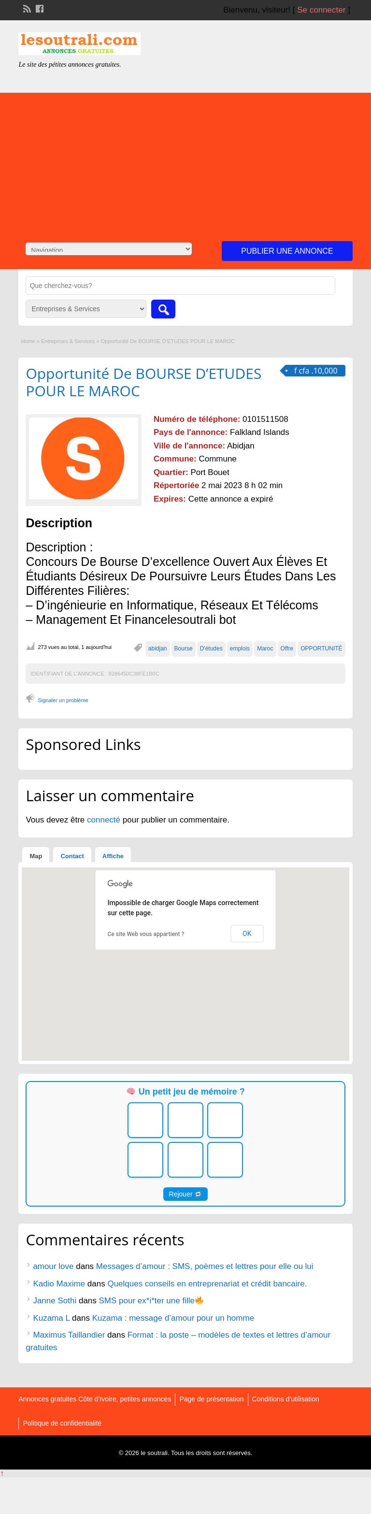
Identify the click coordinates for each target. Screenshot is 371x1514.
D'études (211, 648)
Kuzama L (51, 1318)
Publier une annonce (287, 251)
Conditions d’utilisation (285, 1399)
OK (247, 933)
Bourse (183, 648)
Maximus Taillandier (69, 1335)
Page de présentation (211, 1399)
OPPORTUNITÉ (321, 648)
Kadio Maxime (59, 1283)
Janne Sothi (54, 1300)
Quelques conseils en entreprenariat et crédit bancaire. (207, 1283)
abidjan (157, 648)
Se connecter (321, 9)
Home (28, 341)
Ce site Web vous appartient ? (146, 934)
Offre (287, 648)
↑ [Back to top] (2, 1473)
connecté (105, 819)
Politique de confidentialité (62, 1423)
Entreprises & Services (68, 341)
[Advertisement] (185, 160)
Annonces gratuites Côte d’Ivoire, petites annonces (94, 1399)
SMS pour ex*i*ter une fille (151, 1300)
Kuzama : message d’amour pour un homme (173, 1318)
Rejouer (185, 1194)
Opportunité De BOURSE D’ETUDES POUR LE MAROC (143, 382)
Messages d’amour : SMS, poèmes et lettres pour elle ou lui (205, 1266)
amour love (53, 1266)
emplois (240, 648)
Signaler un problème (63, 700)
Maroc (265, 648)
